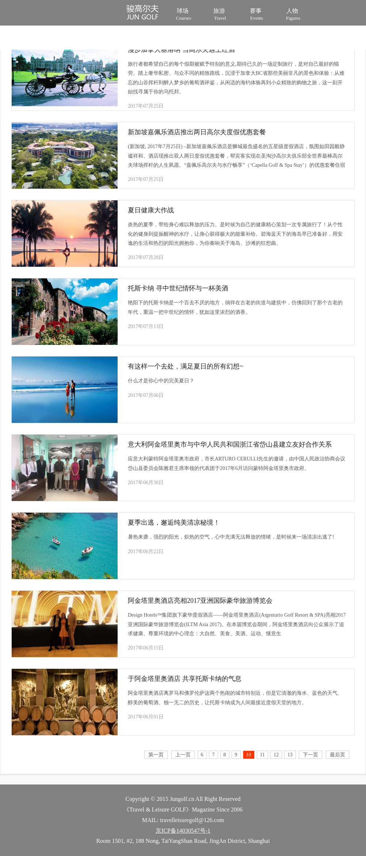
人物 (293, 13)
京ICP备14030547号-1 (183, 831)
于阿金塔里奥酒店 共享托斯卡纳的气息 (184, 678)
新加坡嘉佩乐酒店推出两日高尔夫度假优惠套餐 (197, 132)
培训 (70, 38)
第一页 (156, 754)
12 (276, 754)
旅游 (220, 13)
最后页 (337, 754)
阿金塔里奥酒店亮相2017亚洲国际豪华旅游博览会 (200, 600)
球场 (183, 13)
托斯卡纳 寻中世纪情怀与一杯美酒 (178, 288)
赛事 (256, 13)
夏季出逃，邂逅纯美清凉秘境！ (174, 522)
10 (248, 754)
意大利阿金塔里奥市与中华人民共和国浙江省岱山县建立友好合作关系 (230, 444)
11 (262, 754)
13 (290, 754)
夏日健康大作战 (151, 210)
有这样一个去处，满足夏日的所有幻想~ (185, 366)
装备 (107, 38)
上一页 (183, 754)
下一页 (310, 754)
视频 (143, 38)
